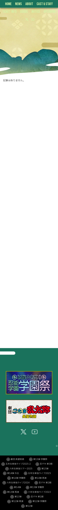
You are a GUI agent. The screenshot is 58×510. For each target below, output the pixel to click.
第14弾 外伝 (13, 473)
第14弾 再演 (41, 478)
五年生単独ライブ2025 (39, 473)
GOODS (24, 11)
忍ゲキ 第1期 (37, 496)
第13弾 (18, 496)
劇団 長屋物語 (17, 459)
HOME (8, 4)
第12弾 (29, 506)
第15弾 (45, 468)
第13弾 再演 (13, 492)
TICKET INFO (9, 11)
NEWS (18, 4)
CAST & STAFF (45, 4)
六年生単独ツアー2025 (20, 468)
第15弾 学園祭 (40, 459)
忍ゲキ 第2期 (45, 482)
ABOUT (29, 4)
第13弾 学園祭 (37, 487)
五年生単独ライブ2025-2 (18, 464)
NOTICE (36, 11)
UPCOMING (50, 11)
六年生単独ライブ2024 (18, 482)
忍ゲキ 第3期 (46, 464)
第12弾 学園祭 (39, 501)
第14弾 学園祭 (18, 478)
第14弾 (17, 487)
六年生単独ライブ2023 (39, 492)
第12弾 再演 (17, 501)
